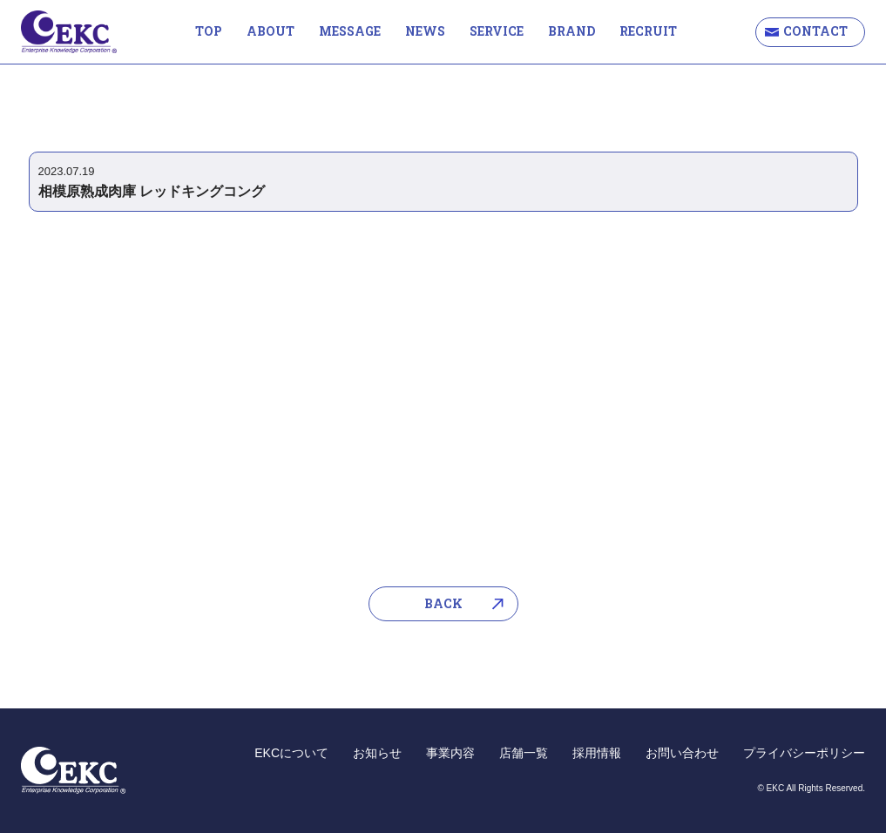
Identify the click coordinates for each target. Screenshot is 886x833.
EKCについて (291, 753)
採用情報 (596, 753)
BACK (443, 603)
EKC (69, 31)
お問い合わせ (682, 753)
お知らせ (377, 753)
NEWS (425, 31)
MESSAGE (350, 31)
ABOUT (270, 31)
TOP (208, 31)
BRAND (571, 31)
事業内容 (450, 753)
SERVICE (497, 31)
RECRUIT (648, 31)
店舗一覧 (523, 753)
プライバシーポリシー (804, 753)
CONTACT (815, 31)
